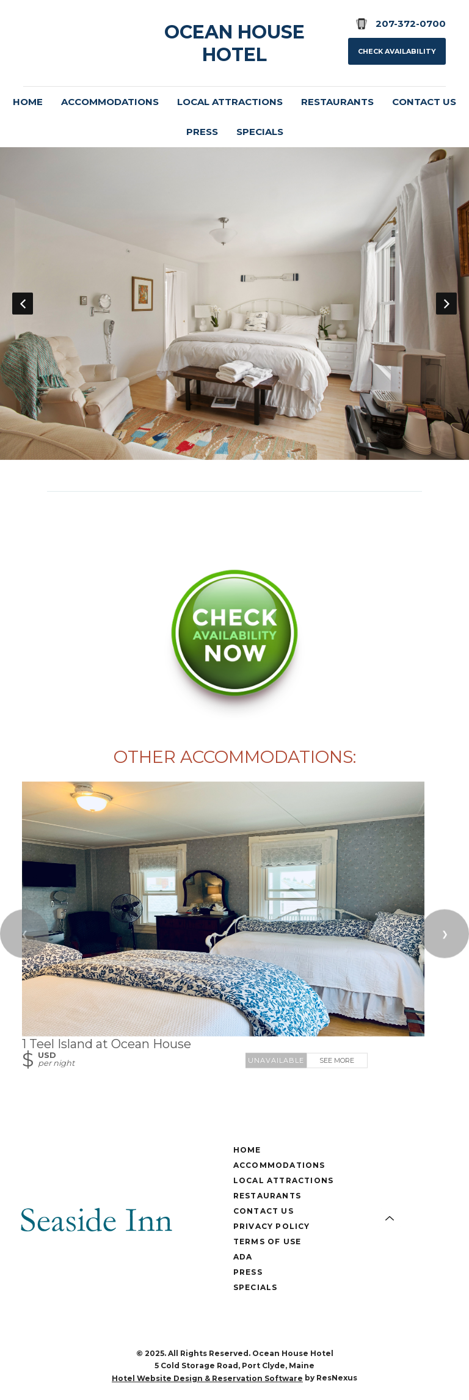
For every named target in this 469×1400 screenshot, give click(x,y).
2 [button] (189, 453)
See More (336, 1059)
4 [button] (225, 453)
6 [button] (262, 453)
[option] (234, 303)
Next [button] (446, 303)
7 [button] (280, 453)
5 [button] (244, 453)
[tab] (170, 453)
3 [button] (207, 453)
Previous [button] (22, 303)
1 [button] (170, 453)
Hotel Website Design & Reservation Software (207, 1378)
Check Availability (397, 51)
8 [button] (299, 453)
